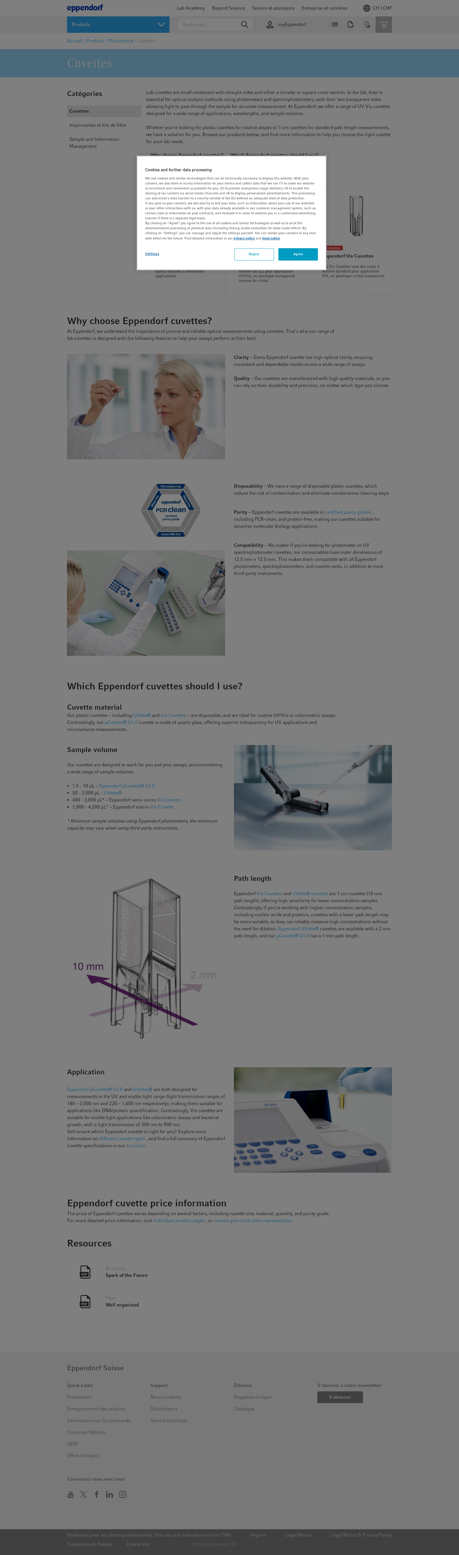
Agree (298, 254)
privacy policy (244, 238)
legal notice (271, 238)
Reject (254, 254)
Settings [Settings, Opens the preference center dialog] (152, 254)
